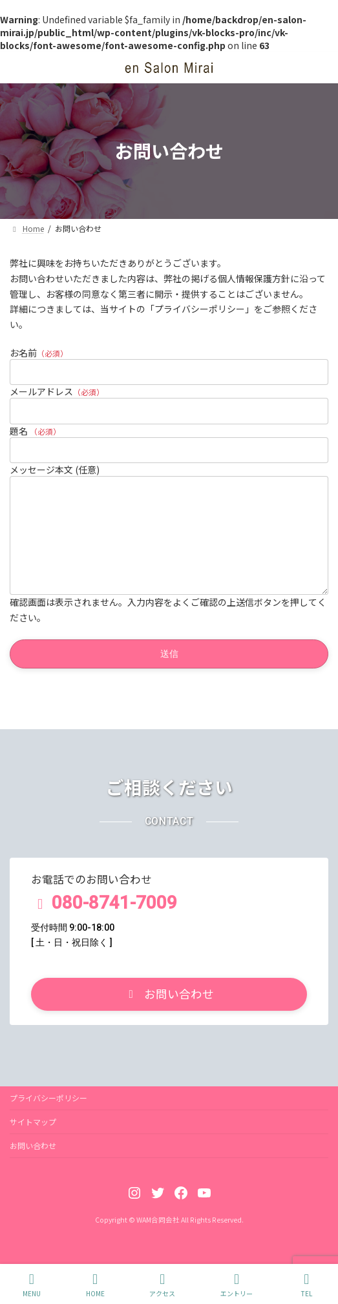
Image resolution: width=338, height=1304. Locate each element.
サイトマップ (33, 1140)
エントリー (236, 1285)
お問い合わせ (33, 1164)
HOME (95, 1285)
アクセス (162, 1285)
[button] (169, 1013)
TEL (307, 1285)
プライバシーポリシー (48, 1117)
